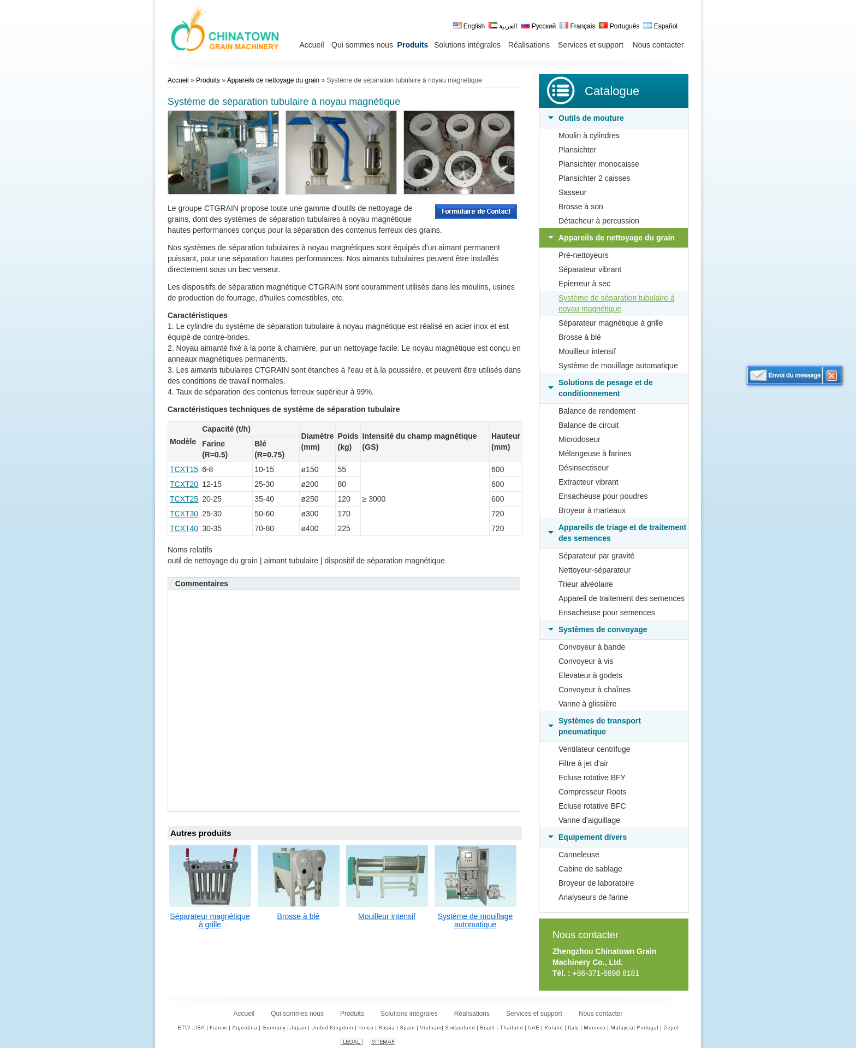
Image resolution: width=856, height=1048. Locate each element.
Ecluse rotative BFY (592, 777)
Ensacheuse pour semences (606, 612)
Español (660, 26)
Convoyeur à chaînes (594, 689)
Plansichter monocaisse (598, 164)
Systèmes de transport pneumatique (599, 726)
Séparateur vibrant (589, 269)
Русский (538, 26)
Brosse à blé (579, 337)
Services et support (534, 1013)
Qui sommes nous (297, 1013)
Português (619, 26)
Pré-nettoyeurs (583, 255)
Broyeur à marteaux (592, 510)
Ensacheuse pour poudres (602, 496)
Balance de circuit (588, 425)
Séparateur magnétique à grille (610, 323)
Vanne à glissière (587, 703)
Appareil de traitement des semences (621, 598)
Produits (208, 80)
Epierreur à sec (584, 283)
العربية (503, 26)
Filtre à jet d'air (583, 763)
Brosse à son (580, 206)
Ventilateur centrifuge (594, 749)
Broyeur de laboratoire (596, 883)
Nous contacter (585, 934)
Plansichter (577, 149)
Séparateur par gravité (596, 555)
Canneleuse (578, 854)
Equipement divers (592, 837)
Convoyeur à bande (591, 647)
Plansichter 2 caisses (594, 178)
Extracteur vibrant (588, 482)
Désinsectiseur (583, 467)
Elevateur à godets (590, 675)
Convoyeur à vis (585, 661)
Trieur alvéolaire (585, 584)
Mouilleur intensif (587, 351)
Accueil (178, 80)
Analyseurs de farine (593, 897)
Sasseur (572, 192)
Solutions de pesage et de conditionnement (605, 388)
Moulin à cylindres (589, 135)
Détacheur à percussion (598, 220)
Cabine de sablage (590, 868)
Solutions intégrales (409, 1013)
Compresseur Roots (592, 791)
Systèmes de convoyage (602, 629)
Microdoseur (579, 439)
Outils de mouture (591, 118)
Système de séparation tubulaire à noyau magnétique (616, 303)
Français (577, 26)
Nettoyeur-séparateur (594, 570)
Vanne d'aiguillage (589, 820)
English (469, 26)
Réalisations (472, 1013)
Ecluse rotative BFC (592, 806)
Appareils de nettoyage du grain (616, 237)
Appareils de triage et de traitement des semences (622, 533)
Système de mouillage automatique (618, 365)
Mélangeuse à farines (595, 453)
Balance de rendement (596, 411)
